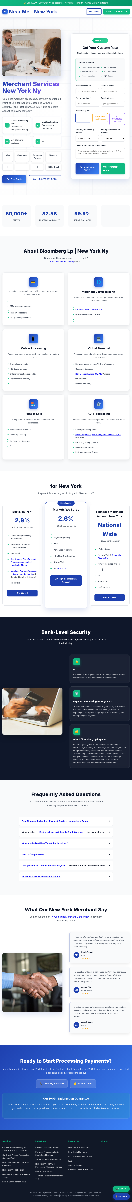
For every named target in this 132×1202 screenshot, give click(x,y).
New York (61, 568)
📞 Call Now (120, 1188)
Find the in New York (77, 1152)
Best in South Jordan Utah (14, 1182)
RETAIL (83, 117)
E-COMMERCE (117, 119)
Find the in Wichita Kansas (80, 1156)
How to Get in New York (79, 1147)
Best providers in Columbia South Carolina (61, 832)
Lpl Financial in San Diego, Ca (88, 309)
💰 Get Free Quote (83, 1083)
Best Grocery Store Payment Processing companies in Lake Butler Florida (23, 562)
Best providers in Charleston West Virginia (43, 865)
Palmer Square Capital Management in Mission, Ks (98, 434)
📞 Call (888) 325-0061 (52, 1083)
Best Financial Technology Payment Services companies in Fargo (55, 821)
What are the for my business (63, 832)
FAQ (70, 1161)
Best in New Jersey (44, 1171)
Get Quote (93, 11)
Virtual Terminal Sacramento (48, 1159)
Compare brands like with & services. (63, 865)
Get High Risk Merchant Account (66, 580)
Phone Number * (83, 98)
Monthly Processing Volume (85, 131)
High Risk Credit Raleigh (13, 1170)
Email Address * (108, 98)
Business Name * (83, 85)
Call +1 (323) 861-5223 (116, 11)
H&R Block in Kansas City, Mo (88, 374)
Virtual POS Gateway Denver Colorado (41, 876)
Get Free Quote (14, 179)
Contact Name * (108, 85)
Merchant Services (31, 84)
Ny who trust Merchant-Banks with (69, 916)
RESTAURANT (100, 117)
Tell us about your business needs (91, 145)
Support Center (75, 1165)
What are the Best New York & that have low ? (45, 843)
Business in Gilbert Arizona (47, 1147)
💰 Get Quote (121, 1196)
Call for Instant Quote (110, 168)
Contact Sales (109, 597)
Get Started (22, 593)
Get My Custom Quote (87, 168)
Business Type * (83, 110)
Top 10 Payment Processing (61, 261)
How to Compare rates (33, 854)
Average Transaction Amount (110, 131)
